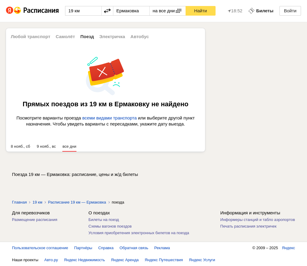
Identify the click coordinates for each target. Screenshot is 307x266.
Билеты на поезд (103, 219)
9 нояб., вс (46, 146)
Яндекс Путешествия (164, 260)
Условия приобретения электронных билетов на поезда (138, 233)
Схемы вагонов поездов (110, 226)
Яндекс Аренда (125, 260)
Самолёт (65, 36)
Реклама (162, 248)
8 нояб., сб (20, 146)
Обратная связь (134, 248)
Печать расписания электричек (248, 226)
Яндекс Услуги (202, 260)
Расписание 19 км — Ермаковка (77, 202)
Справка (106, 248)
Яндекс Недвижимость (84, 260)
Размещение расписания (34, 219)
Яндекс (288, 248)
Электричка (112, 36)
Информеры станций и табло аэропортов (257, 219)
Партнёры (83, 248)
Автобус (139, 36)
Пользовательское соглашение (40, 248)
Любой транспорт (30, 36)
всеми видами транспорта (109, 117)
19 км (37, 202)
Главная (19, 202)
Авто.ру (51, 260)
